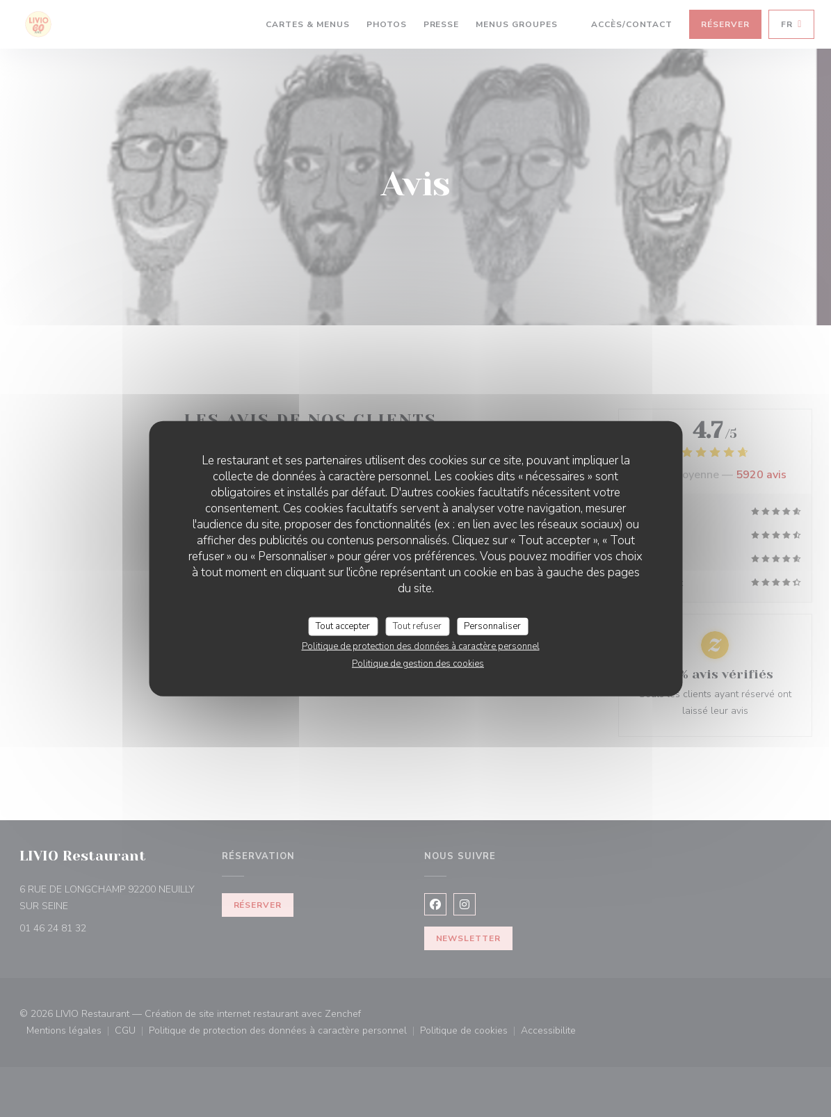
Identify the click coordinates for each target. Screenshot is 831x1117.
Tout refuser (417, 625)
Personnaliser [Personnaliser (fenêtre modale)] (492, 625)
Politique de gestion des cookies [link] (418, 664)
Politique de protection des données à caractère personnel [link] (421, 646)
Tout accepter (343, 625)
